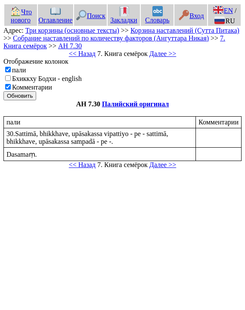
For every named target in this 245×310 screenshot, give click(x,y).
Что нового (21, 16)
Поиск (90, 15)
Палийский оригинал (135, 104)
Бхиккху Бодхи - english (47, 78)
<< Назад (82, 53)
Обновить (20, 96)
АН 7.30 (70, 46)
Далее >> (162, 53)
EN (223, 10)
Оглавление (55, 16)
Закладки (123, 16)
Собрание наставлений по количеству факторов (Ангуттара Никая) (111, 38)
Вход (191, 15)
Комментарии (32, 87)
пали (19, 70)
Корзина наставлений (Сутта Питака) (184, 30)
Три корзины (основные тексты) (72, 30)
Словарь (157, 16)
